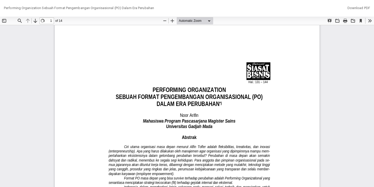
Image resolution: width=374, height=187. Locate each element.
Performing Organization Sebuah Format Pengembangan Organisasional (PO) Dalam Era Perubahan (79, 8)
